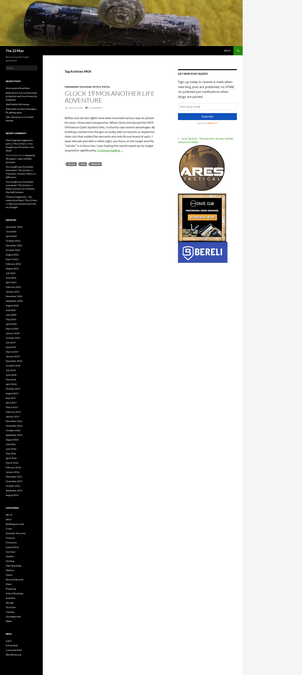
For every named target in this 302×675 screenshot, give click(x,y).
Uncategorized (13, 616)
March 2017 (12, 407)
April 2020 (11, 324)
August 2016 (12, 439)
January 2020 (13, 333)
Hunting (10, 561)
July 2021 (11, 273)
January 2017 (13, 416)
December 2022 (14, 245)
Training (10, 611)
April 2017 (11, 402)
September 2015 (14, 490)
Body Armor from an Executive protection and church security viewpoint (21, 96)
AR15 (9, 519)
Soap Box (10, 598)
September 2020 (14, 300)
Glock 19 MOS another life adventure (110, 96)
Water (9, 621)
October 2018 (13, 365)
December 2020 (14, 296)
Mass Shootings (13, 565)
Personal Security (14, 579)
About (227, 50)
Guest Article (12, 547)
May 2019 (11, 347)
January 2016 (13, 472)
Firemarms (72, 86)
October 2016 (13, 430)
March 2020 (12, 328)
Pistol (106, 86)
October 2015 (13, 485)
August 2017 (12, 393)
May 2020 (11, 319)
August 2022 (12, 254)
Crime (9, 528)
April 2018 (11, 384)
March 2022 (12, 259)
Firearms (10, 537)
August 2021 (12, 268)
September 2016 (14, 435)
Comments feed (14, 650)
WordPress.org (13, 654)
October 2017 (13, 388)
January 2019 (13, 356)
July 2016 (11, 444)
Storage (9, 602)
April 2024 (11, 236)
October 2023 (13, 240)
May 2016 (11, 453)
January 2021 (13, 291)
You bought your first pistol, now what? (20, 147)
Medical (10, 570)
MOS (83, 164)
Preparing (11, 588)
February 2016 (13, 467)
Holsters (10, 556)
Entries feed (12, 645)
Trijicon (95, 164)
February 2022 (13, 263)
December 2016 (14, 421)
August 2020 (12, 305)
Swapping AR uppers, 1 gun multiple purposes (20, 159)
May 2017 (11, 398)
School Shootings (14, 593)
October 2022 (13, 250)
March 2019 (12, 351)
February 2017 (13, 411)
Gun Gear (85, 86)
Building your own (15, 524)
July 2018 (11, 370)
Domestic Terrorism (16, 533)
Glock (71, 164)
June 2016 (11, 448)
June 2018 (11, 374)
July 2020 (11, 310)
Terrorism (11, 607)
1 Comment (95, 107)
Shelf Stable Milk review (17, 104)
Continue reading (110, 150)
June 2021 (11, 277)
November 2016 (14, 425)
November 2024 (14, 226)
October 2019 (13, 337)
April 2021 (11, 282)
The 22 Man (15, 51)
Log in (9, 640)
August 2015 (12, 495)
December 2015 (14, 476)
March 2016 (12, 462)
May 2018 (11, 379)
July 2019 (11, 342)
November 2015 (14, 481)
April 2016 (11, 458)
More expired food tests (18, 88)
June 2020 (11, 314)
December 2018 (14, 361)
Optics (96, 86)
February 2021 (13, 287)
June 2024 (11, 231)
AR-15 (9, 514)
